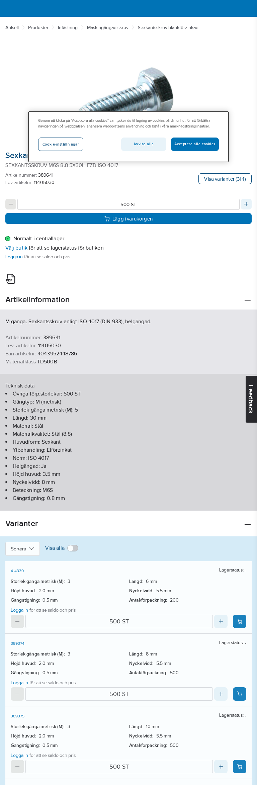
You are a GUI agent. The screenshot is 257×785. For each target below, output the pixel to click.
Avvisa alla (144, 144)
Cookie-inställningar (60, 144)
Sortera (22, 548)
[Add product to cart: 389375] (239, 766)
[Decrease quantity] (10, 204)
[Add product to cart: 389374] (239, 694)
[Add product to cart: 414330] (239, 621)
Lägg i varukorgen (128, 218)
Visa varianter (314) (225, 179)
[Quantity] (128, 204)
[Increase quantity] (246, 204)
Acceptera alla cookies (195, 144)
